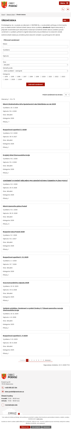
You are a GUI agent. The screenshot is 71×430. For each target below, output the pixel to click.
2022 (56, 77)
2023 (63, 77)
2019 (37, 77)
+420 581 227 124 (11, 388)
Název (5, 44)
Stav (4, 62)
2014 (6, 77)
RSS (66, 20)
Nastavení (46, 427)
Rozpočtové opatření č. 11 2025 (15, 336)
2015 (12, 77)
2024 (6, 79)
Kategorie (6, 74)
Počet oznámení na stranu (53, 95)
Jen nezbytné (36, 427)
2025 (13, 79)
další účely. (40, 419)
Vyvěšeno (6, 50)
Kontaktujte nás (11, 405)
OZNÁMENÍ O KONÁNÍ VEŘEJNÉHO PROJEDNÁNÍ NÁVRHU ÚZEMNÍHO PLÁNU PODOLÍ (35, 181)
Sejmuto (6, 56)
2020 (44, 77)
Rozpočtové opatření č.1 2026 (15, 130)
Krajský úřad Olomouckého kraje (16, 155)
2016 (18, 77)
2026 (20, 79)
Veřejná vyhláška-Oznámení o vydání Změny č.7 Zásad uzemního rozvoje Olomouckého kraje (33, 309)
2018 (31, 77)
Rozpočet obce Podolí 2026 (14, 232)
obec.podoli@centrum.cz (14, 392)
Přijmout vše (25, 427)
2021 (50, 77)
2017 (24, 77)
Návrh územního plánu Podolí (15, 206)
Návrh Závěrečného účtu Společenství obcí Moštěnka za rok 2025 (29, 104)
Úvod (3, 15)
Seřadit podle (7, 68)
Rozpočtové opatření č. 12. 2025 (15, 257)
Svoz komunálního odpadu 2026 (16, 283)
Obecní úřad (11, 15)
